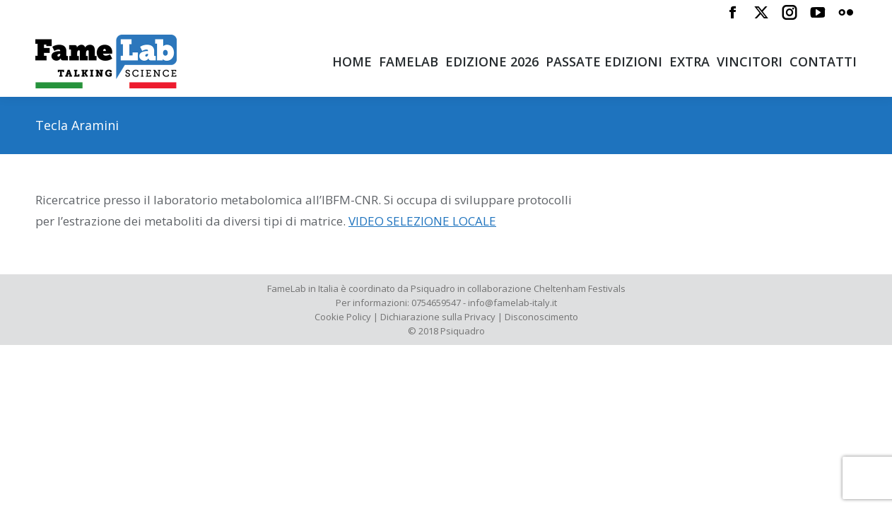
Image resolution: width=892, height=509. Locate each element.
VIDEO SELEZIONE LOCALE (422, 221)
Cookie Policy (343, 316)
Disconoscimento (541, 316)
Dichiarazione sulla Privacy (437, 316)
